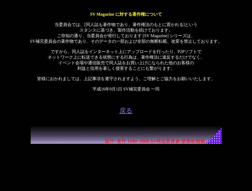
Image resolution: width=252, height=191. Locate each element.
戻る (126, 110)
